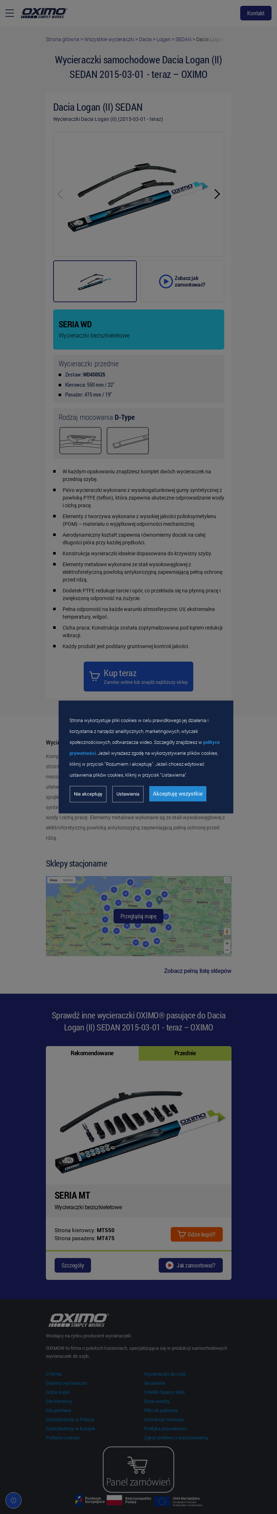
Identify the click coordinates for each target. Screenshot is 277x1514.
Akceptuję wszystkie (178, 793)
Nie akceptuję (88, 794)
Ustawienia (127, 794)
